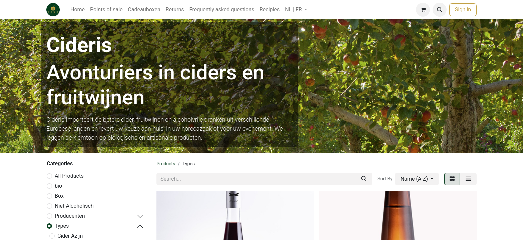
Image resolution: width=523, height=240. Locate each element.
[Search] (364, 179)
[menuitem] (77, 9)
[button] (440, 10)
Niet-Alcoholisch (74, 206)
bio (58, 186)
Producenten (70, 216)
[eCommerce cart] (423, 10)
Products (165, 163)
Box (59, 196)
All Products (69, 176)
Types (62, 226)
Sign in (463, 9)
